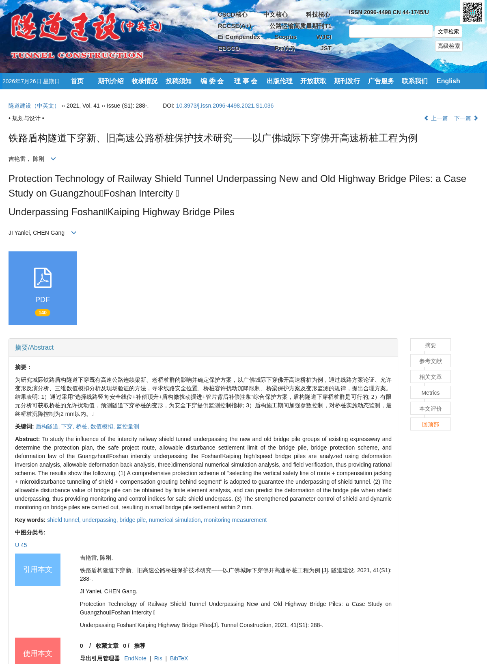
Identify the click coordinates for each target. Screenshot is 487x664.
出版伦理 (280, 81)
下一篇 (466, 118)
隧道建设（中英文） (34, 105)
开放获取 (313, 81)
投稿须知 (179, 81)
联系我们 (415, 81)
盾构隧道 (49, 426)
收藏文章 (107, 645)
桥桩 (83, 426)
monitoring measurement (235, 520)
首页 (77, 81)
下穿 (68, 426)
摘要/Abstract (34, 347)
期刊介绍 (111, 81)
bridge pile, (134, 520)
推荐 (139, 645)
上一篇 (436, 118)
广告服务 (381, 81)
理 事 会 (245, 81)
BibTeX (179, 658)
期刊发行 (347, 81)
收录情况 (144, 81)
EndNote (135, 658)
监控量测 (127, 426)
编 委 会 (212, 81)
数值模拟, (103, 426)
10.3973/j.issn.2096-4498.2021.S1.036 (225, 105)
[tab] (203, 348)
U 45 (21, 545)
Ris (158, 658)
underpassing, (101, 520)
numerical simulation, (176, 520)
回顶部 (430, 424)
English (448, 81)
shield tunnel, (64, 520)
